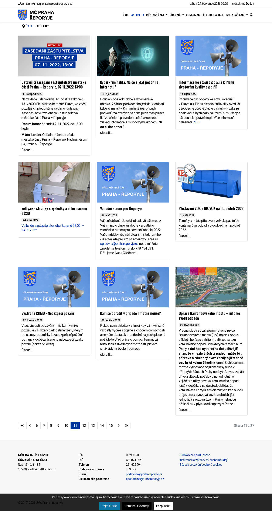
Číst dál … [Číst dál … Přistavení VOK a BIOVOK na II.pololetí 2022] (185, 236)
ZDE (196, 122)
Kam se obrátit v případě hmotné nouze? (130, 313)
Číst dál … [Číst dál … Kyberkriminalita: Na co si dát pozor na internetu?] (106, 132)
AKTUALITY (137, 15)
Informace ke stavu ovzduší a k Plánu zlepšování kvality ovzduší (206, 84)
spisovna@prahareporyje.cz (119, 244)
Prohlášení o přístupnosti (195, 455)
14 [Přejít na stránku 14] (102, 426)
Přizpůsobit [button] (163, 506)
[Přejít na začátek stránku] (22, 426)
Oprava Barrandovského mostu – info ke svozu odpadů (209, 315)
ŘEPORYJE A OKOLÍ (213, 15)
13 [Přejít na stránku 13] (93, 426)
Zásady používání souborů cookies (201, 464)
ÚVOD (126, 15)
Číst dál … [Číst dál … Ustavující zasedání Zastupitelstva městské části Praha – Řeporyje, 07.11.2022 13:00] (27, 150)
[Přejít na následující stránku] (118, 426)
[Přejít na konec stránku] (126, 426)
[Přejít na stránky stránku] (30, 426)
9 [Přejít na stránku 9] (58, 426)
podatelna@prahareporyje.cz (56, 3)
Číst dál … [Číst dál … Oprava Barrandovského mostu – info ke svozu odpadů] (185, 410)
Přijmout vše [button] (109, 506)
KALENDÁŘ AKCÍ (235, 15)
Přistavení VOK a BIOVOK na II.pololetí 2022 (211, 208)
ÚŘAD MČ (175, 15)
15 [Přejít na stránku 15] (111, 426)
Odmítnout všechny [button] (137, 506)
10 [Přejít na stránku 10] (66, 426)
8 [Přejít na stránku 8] (51, 426)
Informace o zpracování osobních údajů (204, 460)
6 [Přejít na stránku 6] (37, 426)
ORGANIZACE (193, 15)
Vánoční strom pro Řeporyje (121, 208)
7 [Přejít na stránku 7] (44, 426)
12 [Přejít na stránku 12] (84, 426)
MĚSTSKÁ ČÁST (155, 15)
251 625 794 (28, 3)
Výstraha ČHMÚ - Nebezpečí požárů (47, 313)
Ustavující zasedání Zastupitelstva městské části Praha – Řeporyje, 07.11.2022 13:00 (53, 84)
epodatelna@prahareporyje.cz (145, 479)
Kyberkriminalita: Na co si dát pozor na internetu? (129, 84)
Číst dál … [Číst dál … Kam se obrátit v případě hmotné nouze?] (106, 354)
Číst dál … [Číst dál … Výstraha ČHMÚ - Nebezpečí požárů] (27, 350)
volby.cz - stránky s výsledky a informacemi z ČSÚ (54, 211)
